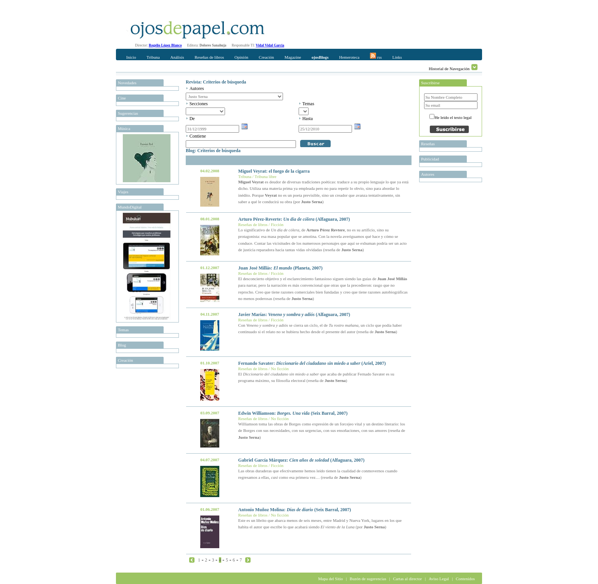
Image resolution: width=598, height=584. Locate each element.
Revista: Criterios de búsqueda (216, 82)
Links (397, 57)
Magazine (293, 57)
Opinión (241, 57)
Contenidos (465, 578)
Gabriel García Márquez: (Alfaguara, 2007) (301, 460)
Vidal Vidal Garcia (270, 45)
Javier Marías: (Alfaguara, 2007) (294, 314)
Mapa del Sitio (330, 578)
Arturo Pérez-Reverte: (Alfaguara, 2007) (294, 219)
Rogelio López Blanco (165, 45)
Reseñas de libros (209, 57)
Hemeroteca (349, 57)
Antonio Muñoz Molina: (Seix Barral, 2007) (294, 509)
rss (376, 56)
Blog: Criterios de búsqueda (213, 150)
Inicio (131, 57)
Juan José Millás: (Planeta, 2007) (280, 268)
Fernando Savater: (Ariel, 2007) (312, 363)
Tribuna (152, 57)
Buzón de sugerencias (368, 578)
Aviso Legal (439, 578)
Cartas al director (407, 578)
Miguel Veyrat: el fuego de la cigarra (274, 171)
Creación (266, 57)
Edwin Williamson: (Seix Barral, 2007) (293, 413)
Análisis (177, 57)
